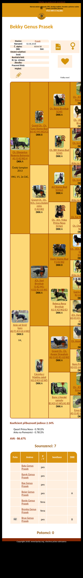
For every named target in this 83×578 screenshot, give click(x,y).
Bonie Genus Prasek (28, 519)
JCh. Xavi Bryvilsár (39, 299)
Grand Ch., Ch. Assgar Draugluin (59, 370)
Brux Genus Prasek (28, 537)
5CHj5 (59, 128)
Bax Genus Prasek (27, 502)
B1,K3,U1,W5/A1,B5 (59, 420)
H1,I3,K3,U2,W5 (39, 397)
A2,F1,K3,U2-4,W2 (20, 348)
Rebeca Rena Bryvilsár (59, 322)
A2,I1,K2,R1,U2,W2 (59, 374)
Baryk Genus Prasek (28, 493)
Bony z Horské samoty (59, 416)
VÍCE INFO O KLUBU (54, 11)
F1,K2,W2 (59, 279)
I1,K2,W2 (39, 226)
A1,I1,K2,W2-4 (20, 175)
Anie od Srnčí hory (20, 344)
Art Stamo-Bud (59, 204)
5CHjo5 (59, 207)
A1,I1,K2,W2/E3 (59, 326)
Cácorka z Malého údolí (39, 393)
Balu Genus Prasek (27, 484)
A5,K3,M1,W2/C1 (39, 148)
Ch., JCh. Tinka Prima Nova (59, 239)
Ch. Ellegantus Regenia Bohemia (20, 171)
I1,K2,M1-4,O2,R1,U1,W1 (39, 305)
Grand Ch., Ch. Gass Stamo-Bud (39, 144)
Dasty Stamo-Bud (59, 276)
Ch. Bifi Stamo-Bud (59, 167)
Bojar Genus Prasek (28, 511)
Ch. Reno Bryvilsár (59, 125)
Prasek (37, 58)
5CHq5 (59, 243)
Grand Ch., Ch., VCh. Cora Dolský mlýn (39, 220)
